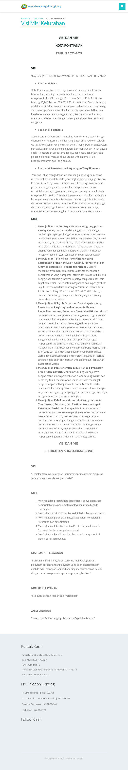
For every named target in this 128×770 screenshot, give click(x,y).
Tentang (38, 18)
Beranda (25, 18)
